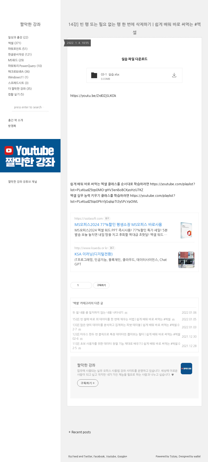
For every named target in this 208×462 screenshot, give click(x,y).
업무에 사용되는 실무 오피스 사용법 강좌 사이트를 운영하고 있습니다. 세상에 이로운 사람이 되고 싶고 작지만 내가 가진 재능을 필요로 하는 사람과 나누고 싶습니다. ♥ (127, 372)
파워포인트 (17, 48)
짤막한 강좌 (30, 24)
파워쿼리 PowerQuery (25, 66)
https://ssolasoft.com (89, 218)
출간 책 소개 (15, 120)
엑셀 (14, 43)
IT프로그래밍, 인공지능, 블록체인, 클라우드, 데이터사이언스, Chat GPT (121, 262)
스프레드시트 (18, 83)
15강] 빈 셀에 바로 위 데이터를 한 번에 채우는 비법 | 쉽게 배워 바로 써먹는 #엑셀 (121, 319)
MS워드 (16, 60)
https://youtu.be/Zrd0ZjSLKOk (93, 95)
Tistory (173, 456)
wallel (197, 456)
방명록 (12, 126)
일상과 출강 (18, 37)
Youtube (111, 456)
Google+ (122, 456)
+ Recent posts (79, 432)
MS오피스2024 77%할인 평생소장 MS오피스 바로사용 (118, 225)
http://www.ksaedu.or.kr (91, 248)
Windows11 (18, 77)
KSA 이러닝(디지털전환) (94, 254)
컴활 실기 (16, 94)
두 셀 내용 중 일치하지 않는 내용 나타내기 (98, 312)
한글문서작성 (20, 54)
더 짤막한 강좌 (20, 88)
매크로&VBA (19, 71)
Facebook (99, 456)
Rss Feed (73, 456)
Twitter (88, 456)
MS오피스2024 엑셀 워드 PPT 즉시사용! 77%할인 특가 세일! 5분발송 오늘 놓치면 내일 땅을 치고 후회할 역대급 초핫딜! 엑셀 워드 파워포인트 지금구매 (121, 233)
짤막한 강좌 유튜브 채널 (22, 181)
